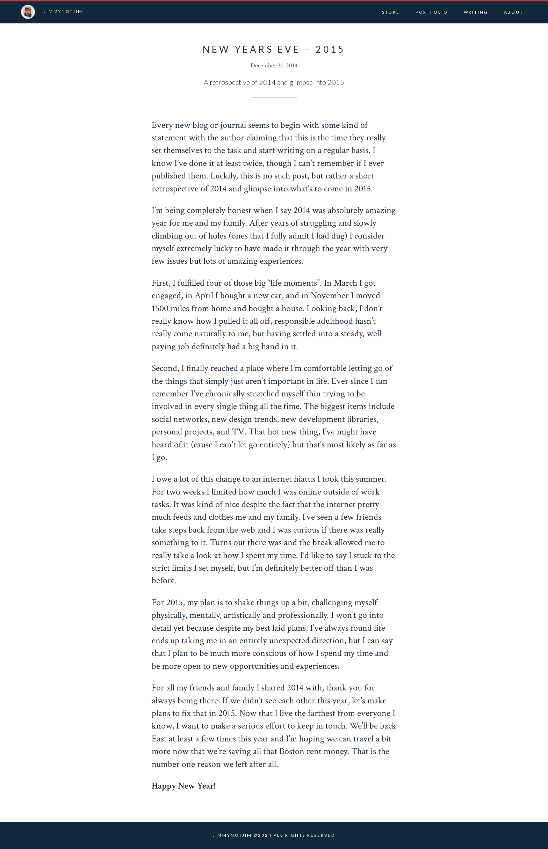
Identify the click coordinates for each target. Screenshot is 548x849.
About (514, 12)
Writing (476, 12)
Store (390, 12)
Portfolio (432, 12)
